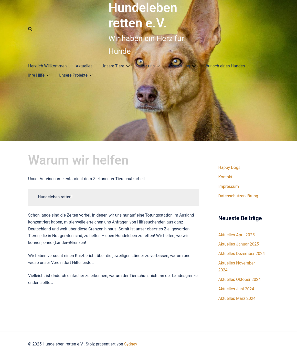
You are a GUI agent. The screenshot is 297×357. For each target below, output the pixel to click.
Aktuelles (84, 66)
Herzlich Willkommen (47, 66)
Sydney (130, 344)
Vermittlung (179, 66)
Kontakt (225, 177)
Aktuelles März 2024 (237, 298)
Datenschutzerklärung (238, 195)
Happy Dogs (229, 167)
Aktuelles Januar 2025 (238, 244)
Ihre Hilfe (36, 75)
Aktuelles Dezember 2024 (241, 253)
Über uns (147, 66)
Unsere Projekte (73, 75)
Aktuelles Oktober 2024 (239, 279)
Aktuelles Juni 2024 (236, 289)
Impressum (228, 186)
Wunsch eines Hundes (225, 66)
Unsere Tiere (112, 66)
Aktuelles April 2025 (236, 234)
